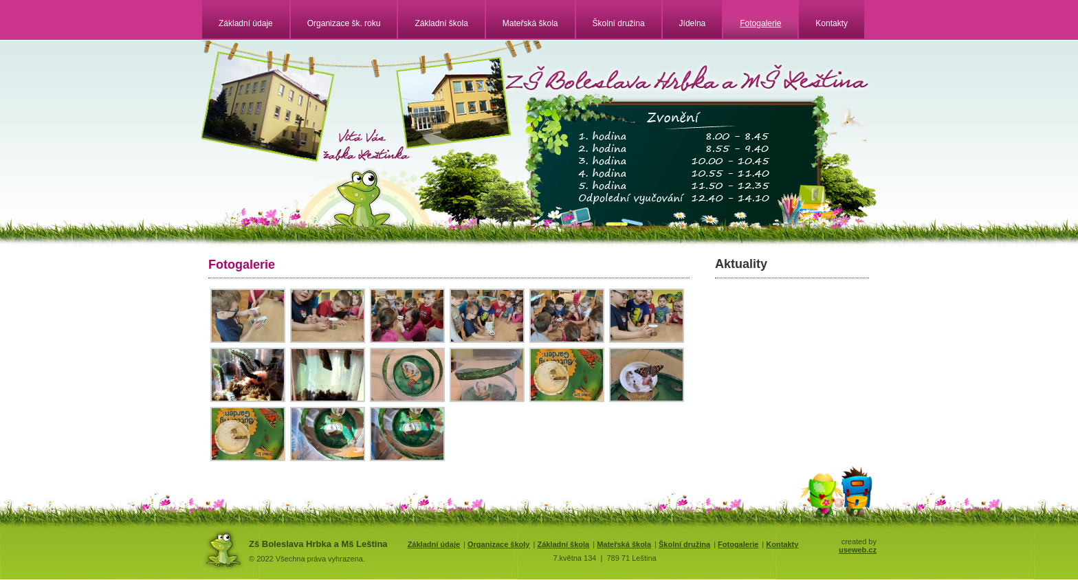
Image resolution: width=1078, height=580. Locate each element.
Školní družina (619, 23)
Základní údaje (246, 23)
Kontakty (831, 23)
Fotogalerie (760, 23)
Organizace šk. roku (344, 23)
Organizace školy (499, 544)
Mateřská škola (530, 23)
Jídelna (692, 23)
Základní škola (441, 23)
